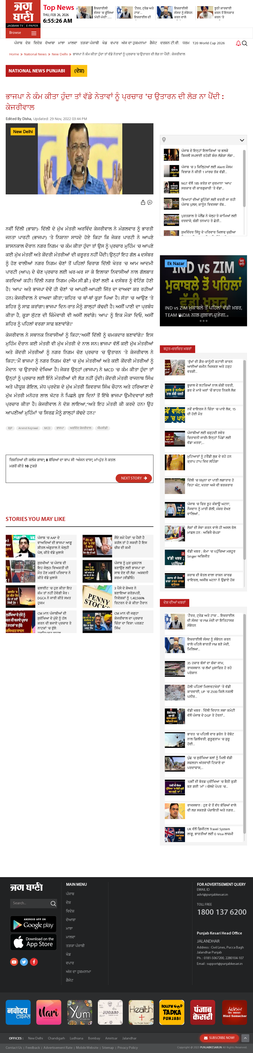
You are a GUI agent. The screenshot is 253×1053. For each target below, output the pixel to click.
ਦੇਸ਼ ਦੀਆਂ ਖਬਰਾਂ (175, 603)
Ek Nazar (175, 264)
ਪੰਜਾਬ (18, 43)
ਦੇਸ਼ (27, 43)
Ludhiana (76, 1038)
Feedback (33, 1048)
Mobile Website (87, 1048)
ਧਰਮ (186, 43)
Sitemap (108, 1048)
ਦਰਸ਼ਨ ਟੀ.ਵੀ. (169, 43)
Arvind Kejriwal (28, 428)
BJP (10, 428)
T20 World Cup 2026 (209, 43)
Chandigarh (56, 1038)
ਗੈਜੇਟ (153, 43)
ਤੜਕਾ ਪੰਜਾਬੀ (89, 43)
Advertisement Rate (57, 1048)
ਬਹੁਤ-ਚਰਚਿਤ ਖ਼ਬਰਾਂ (177, 349)
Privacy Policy (128, 1048)
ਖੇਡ (104, 43)
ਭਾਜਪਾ (60, 428)
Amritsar (111, 1038)
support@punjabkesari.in (225, 964)
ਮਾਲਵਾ (72, 43)
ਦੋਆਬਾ (50, 43)
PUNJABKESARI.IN (211, 1047)
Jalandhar (129, 1038)
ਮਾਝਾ (61, 43)
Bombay (94, 1038)
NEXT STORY (134, 478)
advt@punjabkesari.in (212, 895)
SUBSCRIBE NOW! (219, 1038)
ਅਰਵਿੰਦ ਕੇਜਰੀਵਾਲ (80, 428)
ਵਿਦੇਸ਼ (38, 43)
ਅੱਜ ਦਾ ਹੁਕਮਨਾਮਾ (134, 43)
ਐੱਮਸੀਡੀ (102, 428)
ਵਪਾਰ (114, 43)
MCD (47, 428)
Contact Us (14, 1048)
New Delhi (23, 132)
